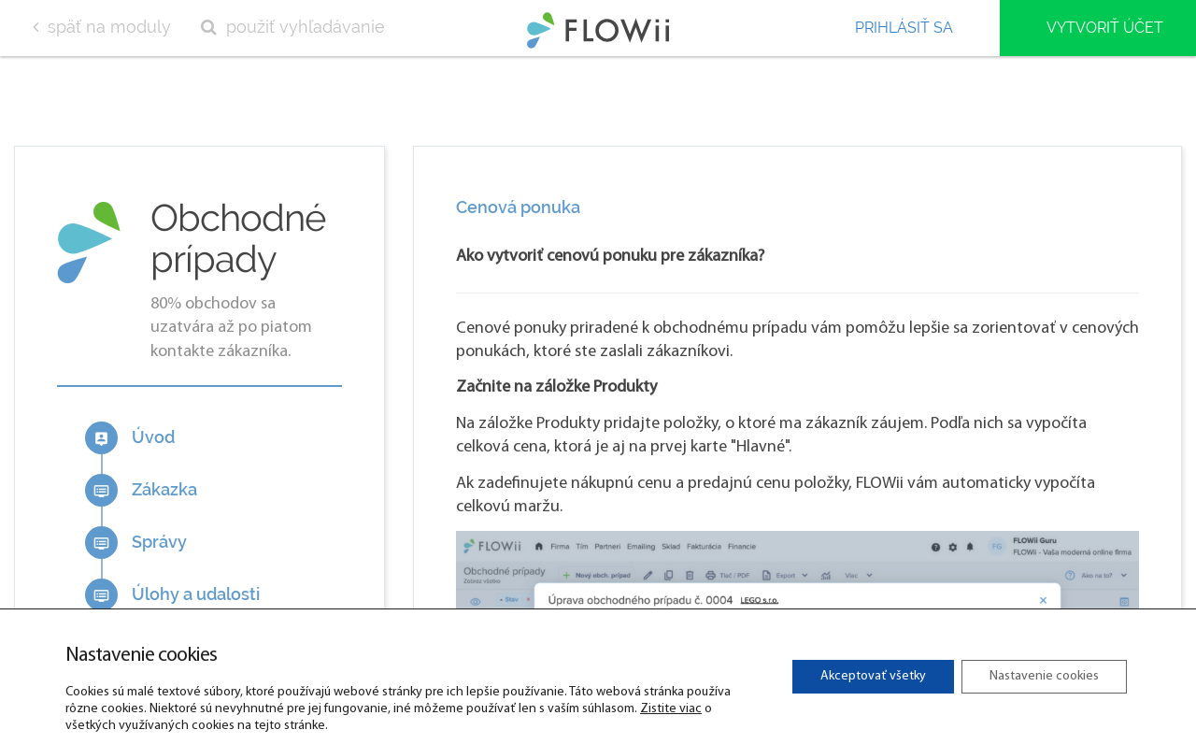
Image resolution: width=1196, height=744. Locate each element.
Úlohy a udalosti (172, 595)
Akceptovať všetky (873, 676)
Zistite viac (671, 709)
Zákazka (141, 490)
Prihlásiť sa (904, 27)
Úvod (130, 438)
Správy (136, 542)
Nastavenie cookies (1044, 676)
